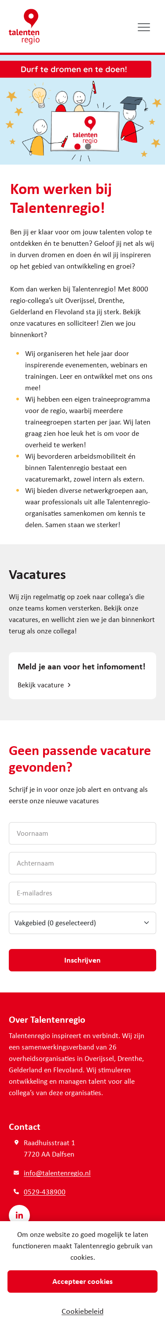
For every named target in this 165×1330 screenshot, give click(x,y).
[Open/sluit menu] (144, 27)
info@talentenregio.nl (57, 1173)
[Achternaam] (82, 863)
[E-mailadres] (82, 893)
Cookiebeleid (82, 1310)
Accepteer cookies (82, 1281)
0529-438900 (45, 1191)
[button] (77, 147)
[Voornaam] (82, 833)
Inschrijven (82, 959)
